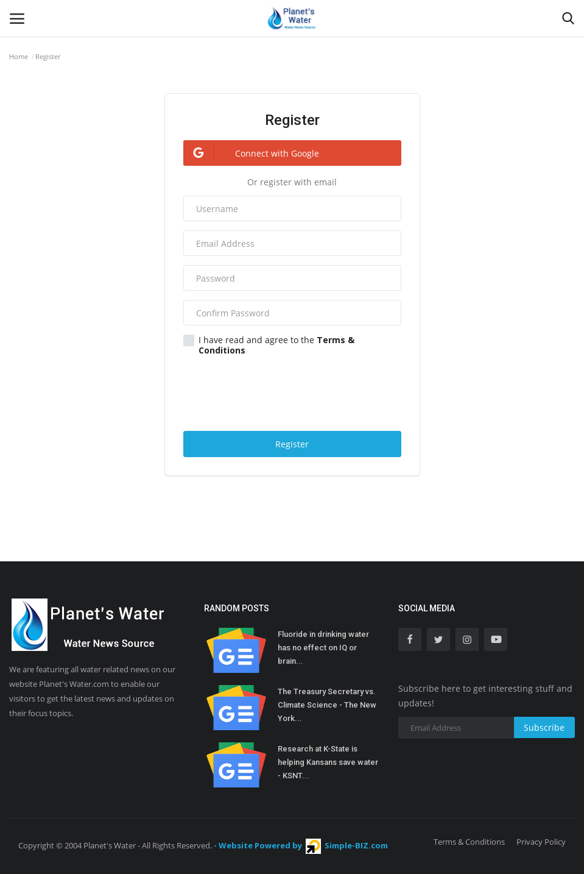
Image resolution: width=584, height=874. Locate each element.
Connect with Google (251, 152)
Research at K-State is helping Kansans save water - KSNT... (328, 762)
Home (18, 56)
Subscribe (544, 727)
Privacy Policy (541, 841)
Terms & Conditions (469, 841)
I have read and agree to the (268, 345)
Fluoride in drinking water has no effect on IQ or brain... (323, 648)
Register (292, 444)
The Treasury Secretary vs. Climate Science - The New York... (327, 705)
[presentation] (293, 391)
